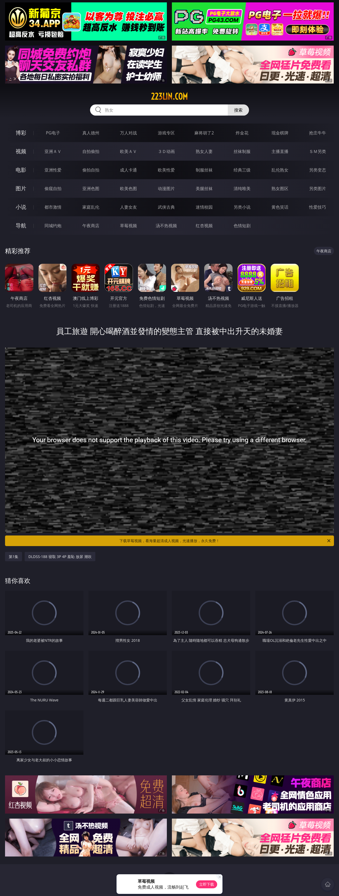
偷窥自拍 (52, 188)
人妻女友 (128, 207)
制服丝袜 (204, 170)
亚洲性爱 (52, 170)
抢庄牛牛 (317, 133)
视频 (21, 151)
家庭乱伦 (90, 207)
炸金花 (242, 133)
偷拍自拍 (90, 170)
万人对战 (128, 133)
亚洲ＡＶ (52, 151)
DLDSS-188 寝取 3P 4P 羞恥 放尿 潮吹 (59, 556)
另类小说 (242, 207)
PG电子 (53, 133)
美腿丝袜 (204, 188)
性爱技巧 (317, 207)
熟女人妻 (204, 151)
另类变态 (317, 170)
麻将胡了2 (204, 133)
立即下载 (206, 884)
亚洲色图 (90, 188)
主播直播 (279, 151)
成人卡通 (128, 170)
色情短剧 (242, 226)
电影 (21, 169)
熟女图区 (279, 188)
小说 (21, 206)
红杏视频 (204, 226)
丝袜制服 (242, 151)
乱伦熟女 (279, 170)
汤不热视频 (166, 226)
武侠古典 (166, 207)
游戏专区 (166, 133)
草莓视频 (128, 226)
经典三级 (242, 170)
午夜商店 (90, 226)
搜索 (238, 110)
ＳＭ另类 (317, 151)
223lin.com (169, 96)
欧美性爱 (166, 170)
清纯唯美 (242, 188)
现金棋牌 (279, 133)
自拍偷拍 (90, 151)
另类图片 (317, 188)
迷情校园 (204, 207)
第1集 (13, 556)
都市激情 (52, 207)
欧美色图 (128, 188)
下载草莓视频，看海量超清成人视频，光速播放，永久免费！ (225, 541)
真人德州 (90, 133)
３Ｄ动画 (166, 151)
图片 (21, 188)
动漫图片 (166, 188)
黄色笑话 (279, 207)
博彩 (21, 132)
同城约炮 (52, 226)
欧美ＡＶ (128, 151)
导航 (21, 225)
